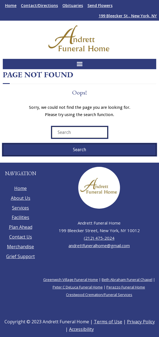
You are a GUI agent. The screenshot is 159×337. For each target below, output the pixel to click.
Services (20, 208)
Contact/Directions (39, 5)
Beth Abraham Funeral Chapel (127, 279)
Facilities (20, 217)
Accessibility (81, 329)
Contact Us (20, 237)
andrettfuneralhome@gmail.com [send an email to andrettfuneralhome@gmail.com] (99, 245)
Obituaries (72, 5)
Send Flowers (99, 5)
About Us (20, 198)
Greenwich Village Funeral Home (70, 279)
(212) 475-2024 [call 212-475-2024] (99, 238)
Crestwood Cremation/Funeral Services (99, 294)
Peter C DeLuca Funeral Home (78, 287)
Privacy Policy (141, 322)
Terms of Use (108, 322)
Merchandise (20, 247)
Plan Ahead (20, 227)
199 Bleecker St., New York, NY (128, 15)
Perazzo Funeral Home (125, 287)
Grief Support (20, 256)
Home (10, 5)
